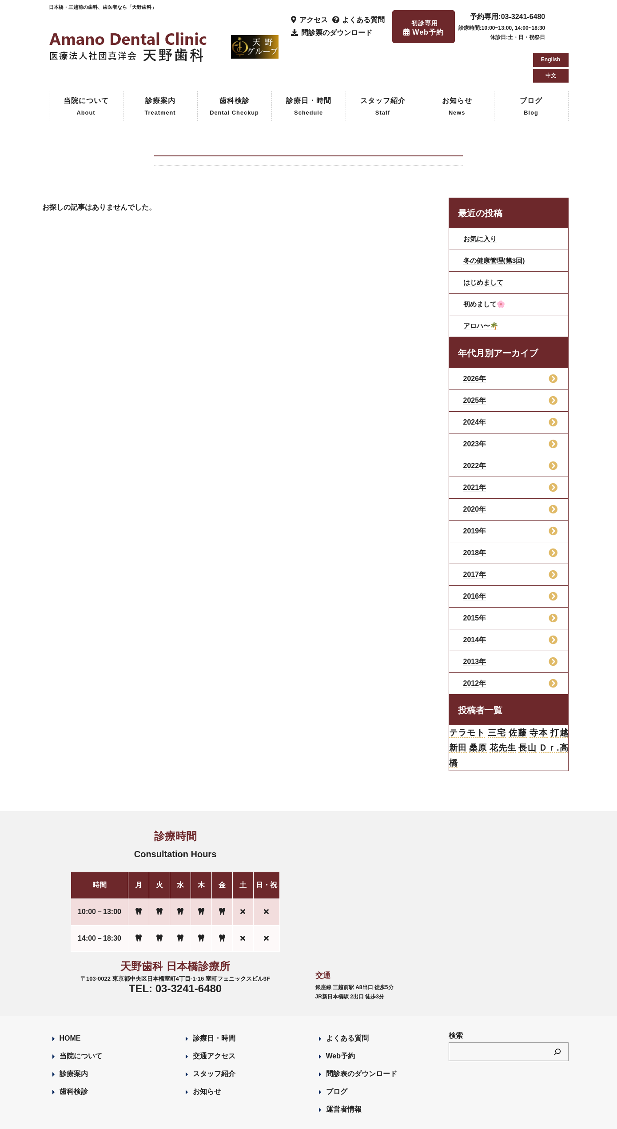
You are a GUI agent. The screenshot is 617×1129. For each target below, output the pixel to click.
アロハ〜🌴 (482, 288)
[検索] (557, 1016)
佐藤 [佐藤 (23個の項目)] (518, 695)
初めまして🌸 (485, 266)
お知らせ (457, 69)
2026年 (474, 341)
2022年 (474, 428)
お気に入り (481, 201)
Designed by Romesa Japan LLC (151, 1117)
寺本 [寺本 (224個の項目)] (538, 695)
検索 (456, 1000)
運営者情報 (344, 1074)
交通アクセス (214, 1021)
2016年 (474, 558)
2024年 (474, 384)
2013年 (474, 624)
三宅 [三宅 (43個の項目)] (497, 695)
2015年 (474, 580)
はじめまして (484, 244)
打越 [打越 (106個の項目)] (559, 695)
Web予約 (340, 1021)
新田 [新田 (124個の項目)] (458, 711)
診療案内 (159, 69)
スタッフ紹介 (383, 69)
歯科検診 (234, 69)
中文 (550, 35)
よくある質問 (347, 1003)
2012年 (474, 645)
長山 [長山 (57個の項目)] (527, 711)
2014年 (474, 602)
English (550, 19)
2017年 (474, 537)
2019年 (474, 493)
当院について (86, 69)
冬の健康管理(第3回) (496, 223)
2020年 (474, 471)
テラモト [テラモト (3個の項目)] (467, 695)
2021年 (474, 449)
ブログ (531, 69)
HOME (70, 1003)
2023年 (474, 406)
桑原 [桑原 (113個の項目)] (478, 711)
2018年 (474, 515)
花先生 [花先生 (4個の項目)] (502, 711)
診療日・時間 (308, 69)
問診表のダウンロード (361, 1038)
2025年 (474, 362)
